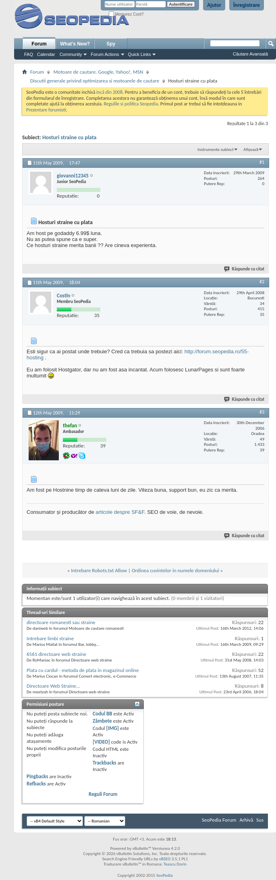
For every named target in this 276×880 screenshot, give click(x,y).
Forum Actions (105, 54)
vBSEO (165, 858)
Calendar (46, 54)
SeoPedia (164, 875)
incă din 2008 (109, 92)
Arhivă (246, 820)
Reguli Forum (103, 794)
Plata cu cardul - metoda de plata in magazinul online (83, 670)
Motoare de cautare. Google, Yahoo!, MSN (98, 72)
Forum (38, 44)
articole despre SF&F (119, 512)
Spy (110, 44)
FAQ (28, 54)
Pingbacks (37, 776)
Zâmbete (102, 721)
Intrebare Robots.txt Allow (99, 570)
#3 (261, 412)
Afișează (250, 149)
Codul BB (102, 714)
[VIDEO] (101, 742)
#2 (261, 281)
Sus (260, 820)
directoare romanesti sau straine (61, 622)
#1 (261, 162)
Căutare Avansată (250, 54)
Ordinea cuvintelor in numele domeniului (175, 570)
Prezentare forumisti (46, 110)
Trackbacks (104, 763)
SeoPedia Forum (219, 820)
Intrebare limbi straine (50, 638)
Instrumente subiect (215, 149)
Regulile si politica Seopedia (131, 104)
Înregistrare (246, 5)
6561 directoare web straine (56, 654)
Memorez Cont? (126, 14)
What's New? (75, 44)
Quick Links (139, 54)
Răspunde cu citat (244, 269)
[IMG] (112, 728)
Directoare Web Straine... (53, 686)
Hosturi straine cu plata (69, 137)
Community (71, 54)
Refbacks (36, 784)
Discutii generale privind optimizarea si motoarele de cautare (94, 81)
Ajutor (214, 5)
